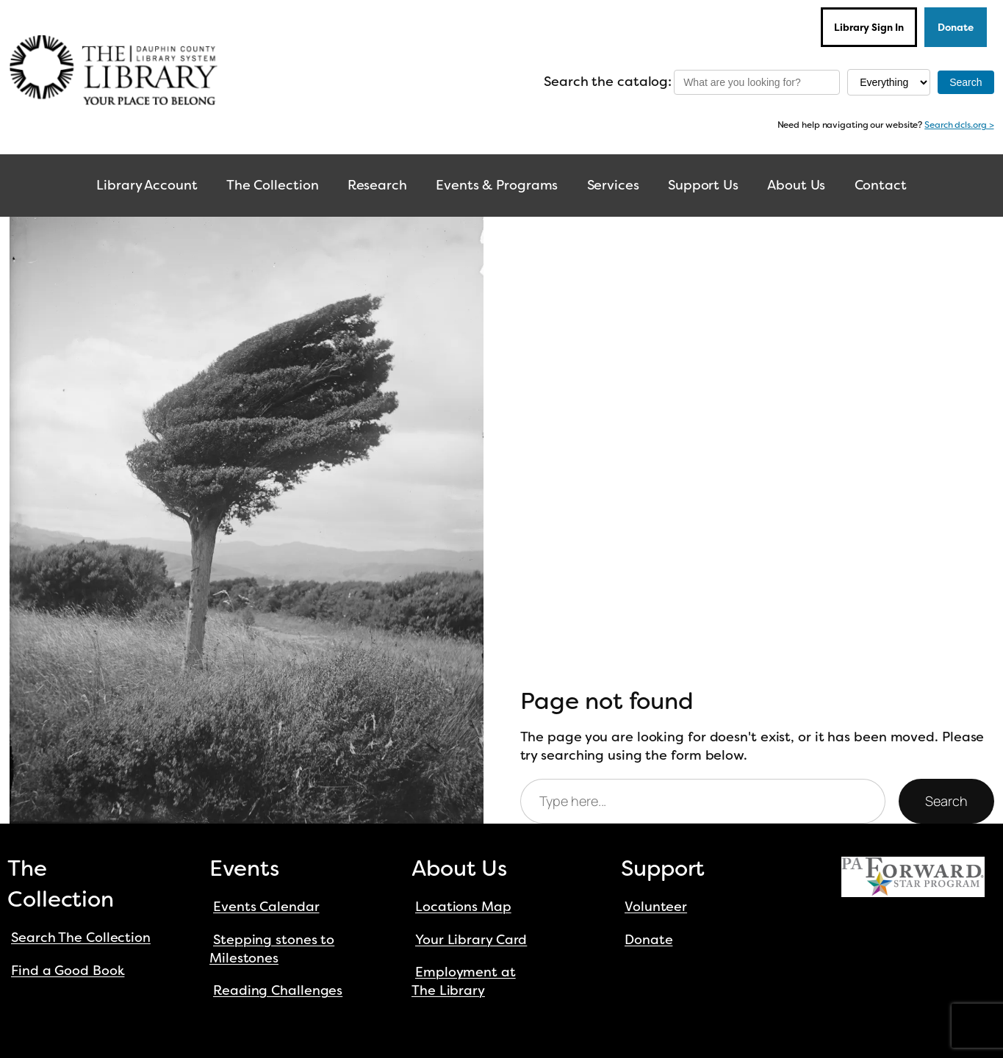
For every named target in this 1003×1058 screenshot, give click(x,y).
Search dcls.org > (958, 125)
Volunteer (656, 906)
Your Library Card (471, 940)
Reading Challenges (277, 990)
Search (946, 801)
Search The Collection (81, 937)
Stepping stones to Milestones (271, 949)
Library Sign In (869, 27)
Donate (956, 27)
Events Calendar (266, 906)
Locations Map (463, 906)
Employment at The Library (463, 981)
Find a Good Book (67, 970)
